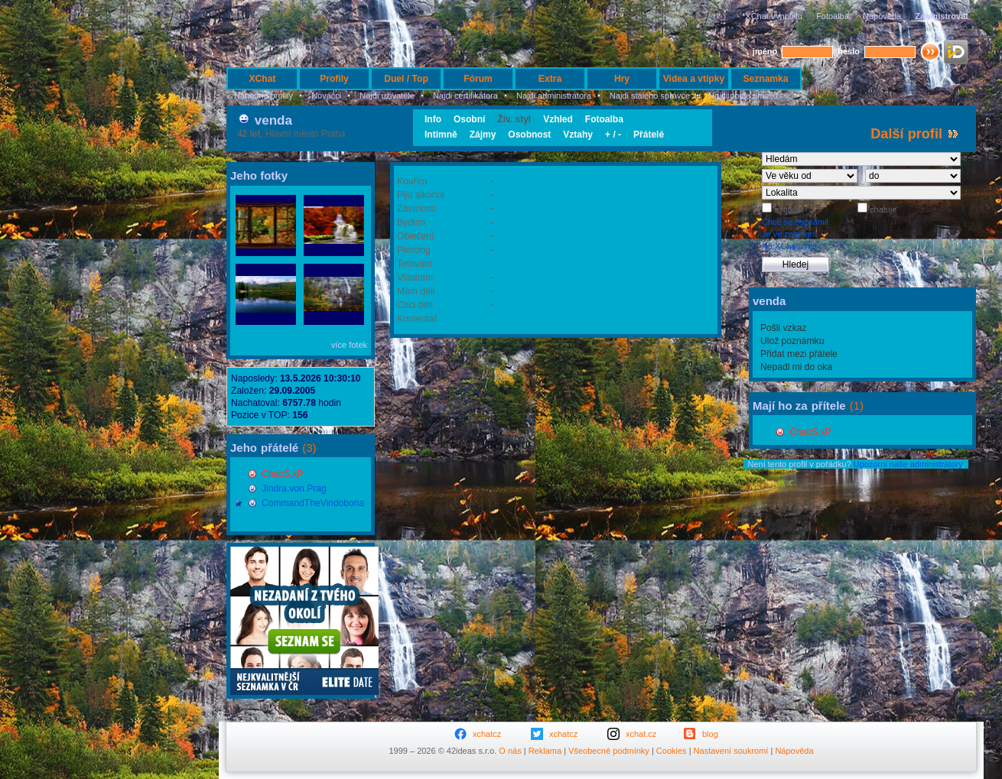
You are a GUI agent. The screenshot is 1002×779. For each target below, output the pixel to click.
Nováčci (326, 95)
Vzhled (558, 119)
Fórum (478, 78)
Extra (549, 78)
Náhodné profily (263, 95)
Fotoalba (832, 16)
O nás (510, 750)
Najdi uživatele (387, 95)
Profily (334, 78)
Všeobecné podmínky (608, 750)
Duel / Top (406, 78)
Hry (622, 78)
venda (273, 120)
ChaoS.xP (282, 474)
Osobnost (529, 134)
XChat (262, 78)
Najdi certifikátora (465, 95)
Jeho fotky (259, 175)
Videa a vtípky (693, 78)
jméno (765, 51)
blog (710, 733)
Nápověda (882, 16)
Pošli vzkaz (783, 328)
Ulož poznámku (792, 341)
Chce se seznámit (795, 221)
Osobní (469, 119)
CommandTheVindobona (313, 503)
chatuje (882, 209)
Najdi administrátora (553, 95)
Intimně (441, 134)
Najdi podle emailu (743, 95)
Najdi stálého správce (650, 95)
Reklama (545, 750)
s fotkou (788, 209)
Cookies (671, 750)
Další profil (906, 133)
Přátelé (648, 134)
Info (433, 119)
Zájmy (483, 134)
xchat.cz (641, 733)
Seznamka (765, 78)
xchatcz (487, 733)
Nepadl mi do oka (796, 367)
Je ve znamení (789, 234)
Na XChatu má (789, 246)
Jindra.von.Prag (294, 488)
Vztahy (578, 134)
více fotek (349, 344)
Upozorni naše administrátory (908, 464)
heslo (849, 51)
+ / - (613, 134)
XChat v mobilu (773, 16)
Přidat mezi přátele (799, 354)
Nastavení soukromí (731, 750)
